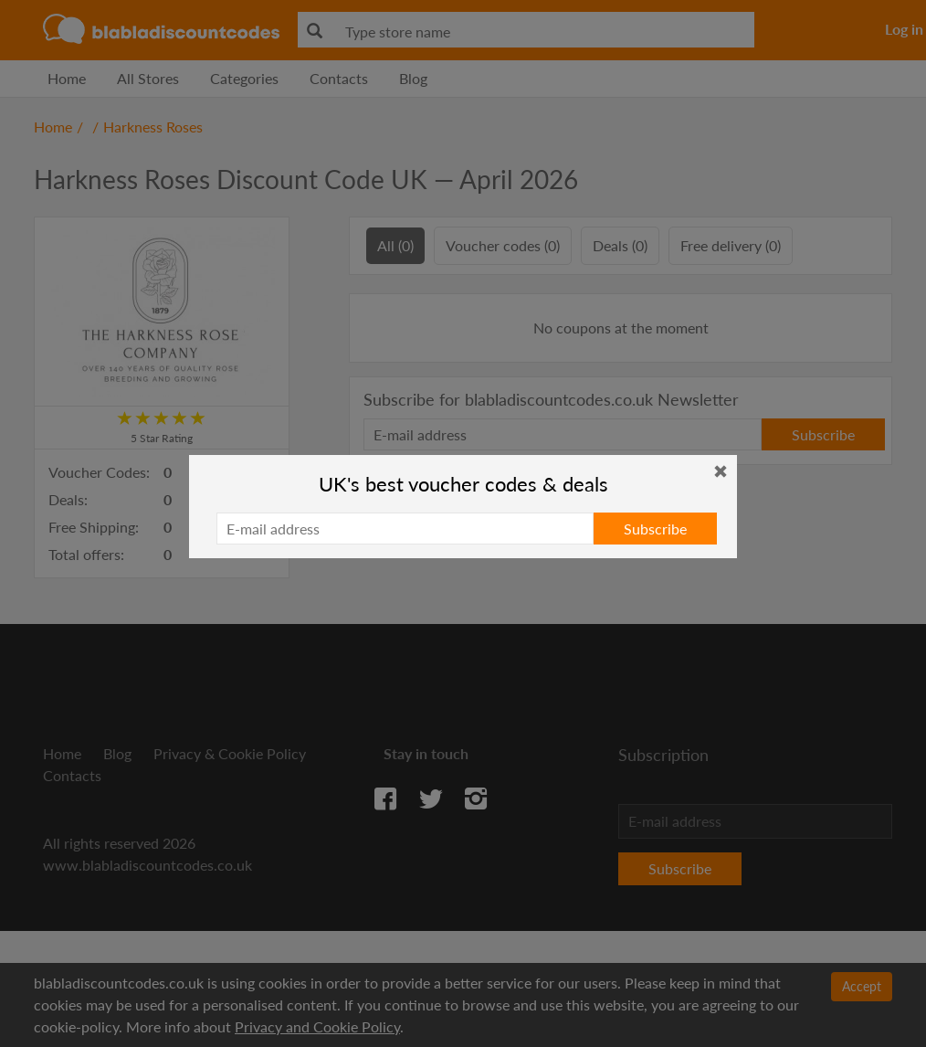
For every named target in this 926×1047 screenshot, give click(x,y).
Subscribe (655, 528)
